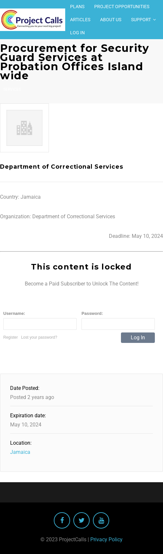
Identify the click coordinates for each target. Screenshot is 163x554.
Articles (80, 19)
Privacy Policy (106, 539)
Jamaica (20, 452)
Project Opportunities (121, 6)
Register (10, 337)
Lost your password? (39, 337)
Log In (77, 32)
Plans (77, 6)
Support (141, 19)
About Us (110, 19)
